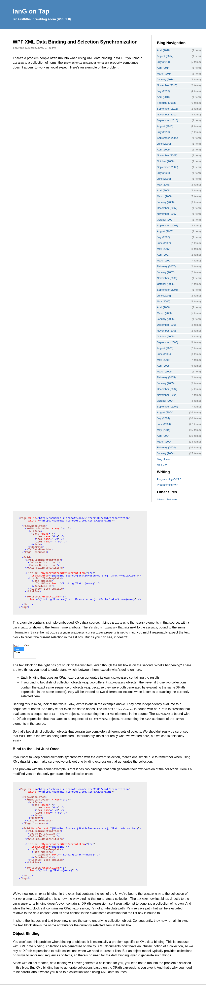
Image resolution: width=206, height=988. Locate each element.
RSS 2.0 (64, 19)
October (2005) (165, 336)
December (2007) (167, 207)
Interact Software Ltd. (41, 983)
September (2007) (167, 225)
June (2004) (164, 424)
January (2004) (165, 453)
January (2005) (165, 383)
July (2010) (163, 132)
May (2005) (163, 359)
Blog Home (163, 459)
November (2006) (167, 278)
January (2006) (165, 318)
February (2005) (166, 377)
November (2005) (167, 330)
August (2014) (165, 56)
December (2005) (167, 324)
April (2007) (163, 254)
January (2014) (165, 79)
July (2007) (163, 237)
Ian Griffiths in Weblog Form (34, 19)
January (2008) (165, 202)
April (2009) (163, 149)
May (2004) (163, 429)
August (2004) (165, 412)
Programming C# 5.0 (169, 479)
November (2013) (167, 85)
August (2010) (165, 126)
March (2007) (164, 260)
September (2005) (167, 342)
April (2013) (163, 96)
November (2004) (167, 394)
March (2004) (164, 441)
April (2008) (163, 190)
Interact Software (167, 499)
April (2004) (163, 435)
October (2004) (165, 400)
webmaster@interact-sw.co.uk (143, 983)
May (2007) (163, 248)
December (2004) (167, 389)
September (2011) (167, 108)
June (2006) (164, 295)
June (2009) (164, 143)
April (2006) (163, 307)
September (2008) (167, 167)
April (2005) (163, 365)
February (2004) (166, 447)
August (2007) (165, 231)
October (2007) (165, 219)
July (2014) (163, 61)
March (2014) (164, 73)
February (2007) (166, 266)
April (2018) (163, 50)
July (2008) (163, 172)
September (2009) (167, 137)
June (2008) (164, 178)
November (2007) (167, 213)
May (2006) (163, 301)
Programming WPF (168, 484)
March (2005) (164, 371)
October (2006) (165, 283)
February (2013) (166, 102)
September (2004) (167, 406)
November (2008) (167, 155)
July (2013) (163, 91)
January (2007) (165, 272)
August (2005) (165, 348)
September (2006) (167, 289)
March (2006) (164, 313)
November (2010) (167, 114)
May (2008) (163, 184)
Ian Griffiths (74, 983)
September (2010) (167, 120)
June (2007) (164, 243)
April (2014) (163, 67)
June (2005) (164, 354)
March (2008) (164, 196)
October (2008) (165, 161)
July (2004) (163, 418)
